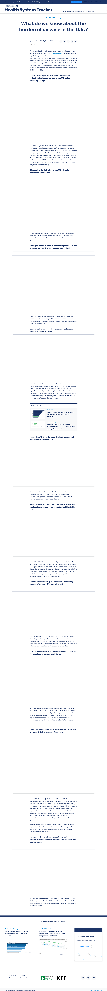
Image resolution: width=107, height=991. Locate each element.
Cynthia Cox (34, 38)
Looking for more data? (87, 935)
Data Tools (88, 1)
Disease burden (56, 53)
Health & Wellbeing (48, 2)
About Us (98, 1)
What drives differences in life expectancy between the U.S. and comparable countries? (52, 932)
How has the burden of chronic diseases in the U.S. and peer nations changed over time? (61, 426)
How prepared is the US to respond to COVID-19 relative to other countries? (60, 413)
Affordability (53, 8)
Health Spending (9, 2)
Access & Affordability (34, 2)
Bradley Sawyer (45, 38)
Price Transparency (43, 8)
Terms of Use (99, 989)
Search (83, 7)
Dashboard (77, 1)
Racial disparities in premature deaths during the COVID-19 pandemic (16, 932)
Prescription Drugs (63, 8)
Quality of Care (21, 2)
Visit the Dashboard (84, 945)
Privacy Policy (93, 989)
